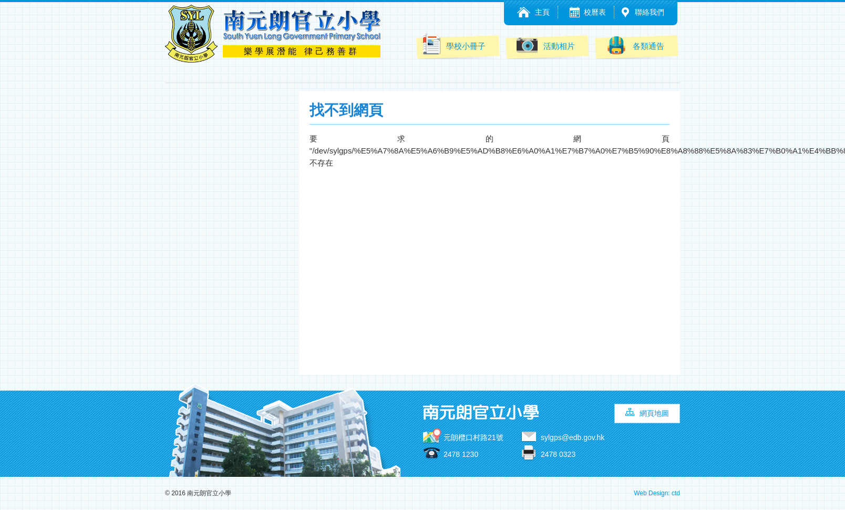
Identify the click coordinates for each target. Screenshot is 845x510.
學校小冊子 (453, 44)
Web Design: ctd (657, 493)
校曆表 (595, 12)
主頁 (542, 12)
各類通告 (635, 45)
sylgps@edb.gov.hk (572, 437)
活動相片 (546, 45)
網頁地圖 (654, 413)
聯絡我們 (649, 12)
